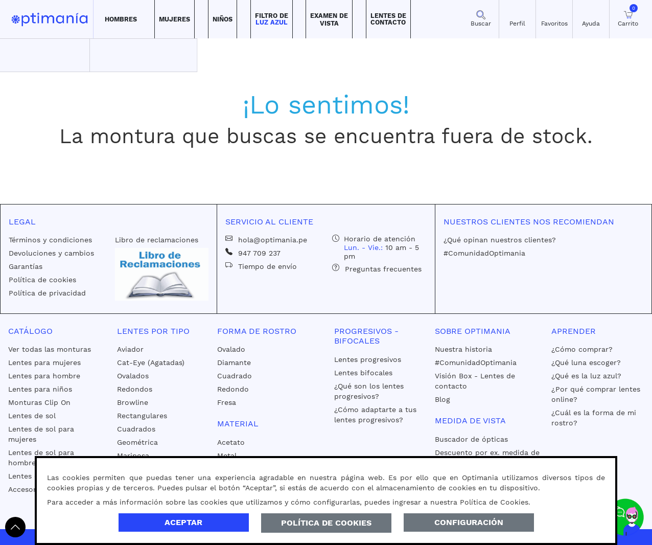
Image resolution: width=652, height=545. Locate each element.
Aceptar (183, 522)
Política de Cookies (326, 523)
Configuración (468, 522)
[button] (121, 19)
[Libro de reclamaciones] (162, 273)
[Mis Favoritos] (554, 19)
